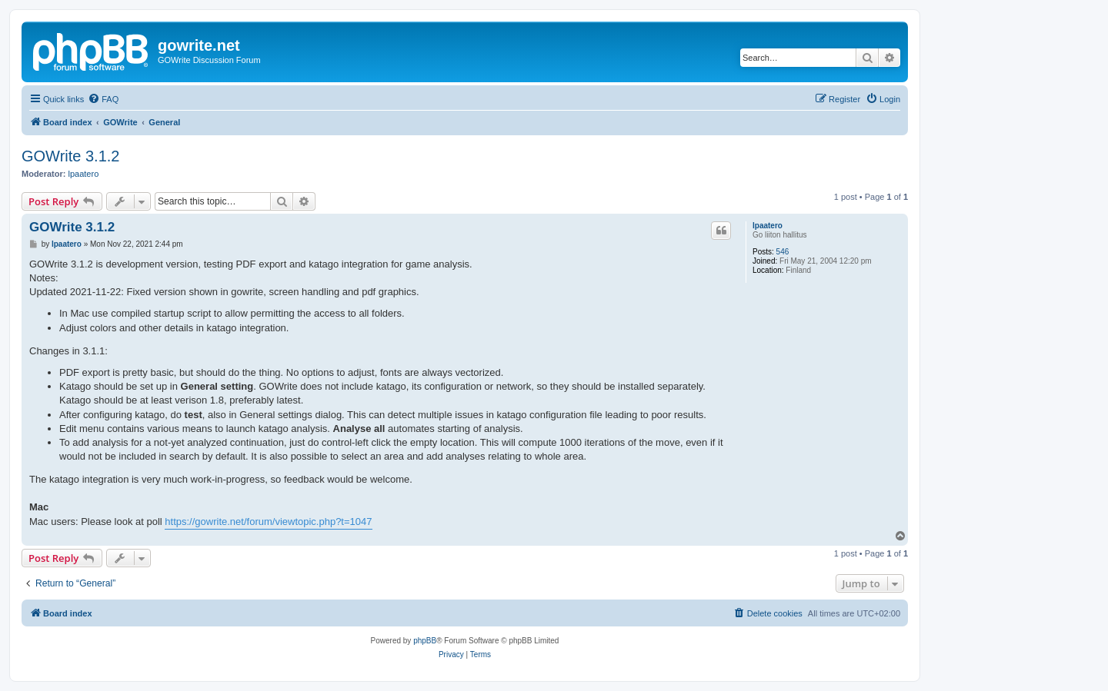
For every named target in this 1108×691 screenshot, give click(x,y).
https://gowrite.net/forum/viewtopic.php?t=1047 (268, 521)
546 (782, 251)
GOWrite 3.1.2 (70, 156)
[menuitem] (103, 99)
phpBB (424, 640)
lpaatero (83, 173)
